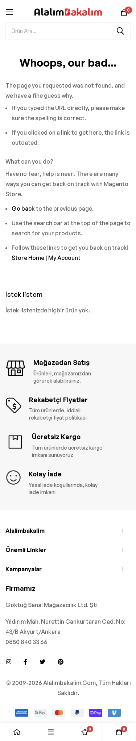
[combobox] (68, 31)
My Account (64, 257)
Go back (23, 208)
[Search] (120, 31)
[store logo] (68, 12)
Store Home (28, 257)
